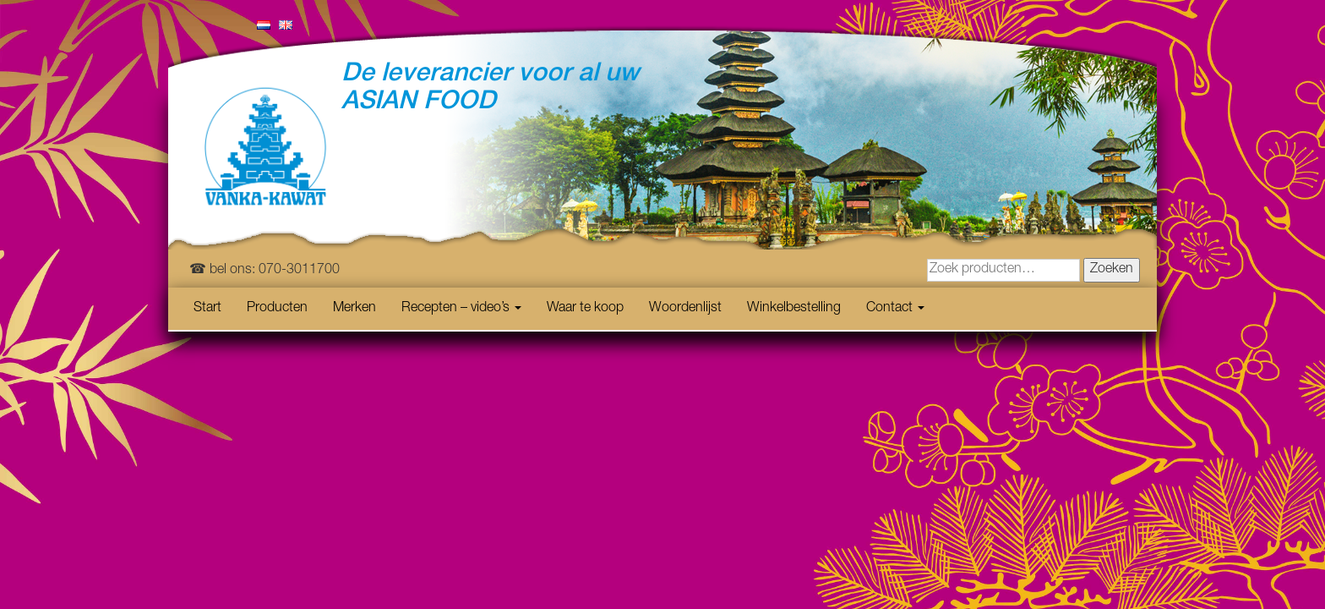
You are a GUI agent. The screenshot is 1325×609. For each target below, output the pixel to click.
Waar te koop (585, 308)
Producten (277, 308)
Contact (895, 308)
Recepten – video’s (461, 308)
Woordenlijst (685, 308)
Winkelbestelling (794, 308)
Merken (354, 308)
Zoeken (1111, 270)
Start (207, 308)
